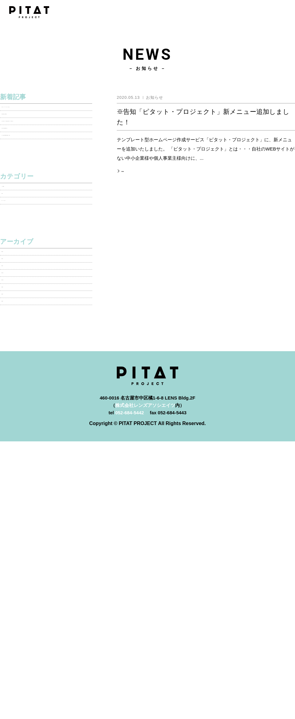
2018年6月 (13, 433)
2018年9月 (13, 417)
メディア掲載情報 (20, 252)
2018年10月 (14, 402)
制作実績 (147, 654)
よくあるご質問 (147, 681)
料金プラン (147, 640)
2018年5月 (13, 448)
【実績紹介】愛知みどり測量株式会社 (41, 133)
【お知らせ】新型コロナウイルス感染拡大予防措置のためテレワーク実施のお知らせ (45, 152)
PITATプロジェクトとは (147, 626)
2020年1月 (13, 372)
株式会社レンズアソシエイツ (145, 556)
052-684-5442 (129, 563)
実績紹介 (11, 267)
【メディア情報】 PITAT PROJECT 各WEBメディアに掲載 (41, 189)
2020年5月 (13, 341)
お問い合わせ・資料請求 (147, 695)
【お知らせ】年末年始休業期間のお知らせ (45, 170)
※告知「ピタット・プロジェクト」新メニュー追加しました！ (45, 114)
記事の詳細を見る (137, 169)
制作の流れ (147, 668)
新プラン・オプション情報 (29, 282)
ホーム (147, 612)
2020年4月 (13, 357)
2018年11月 (14, 387)
